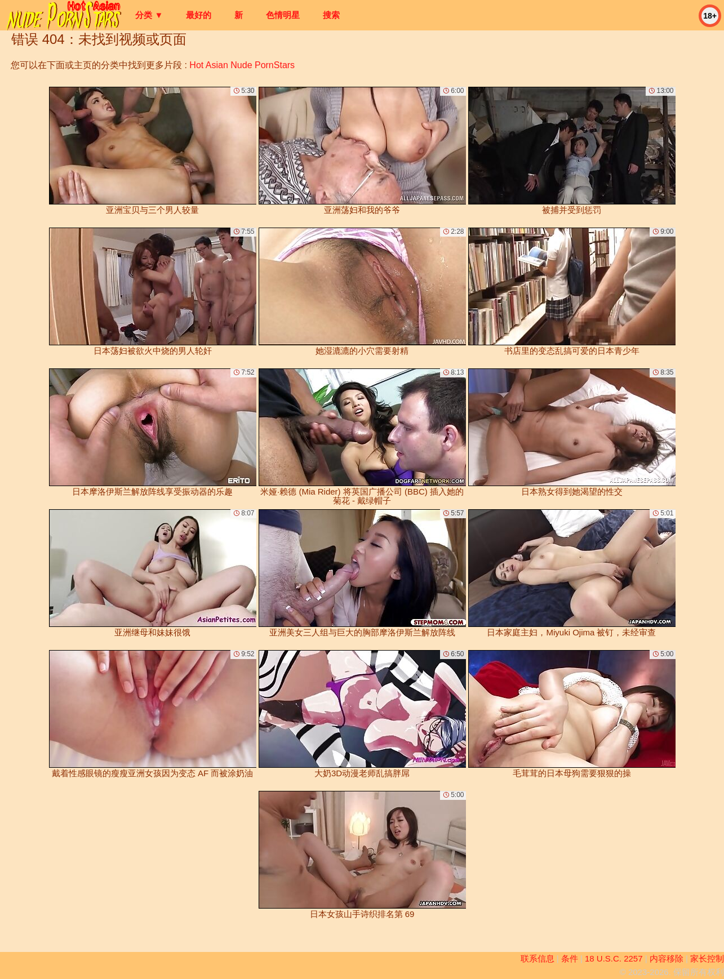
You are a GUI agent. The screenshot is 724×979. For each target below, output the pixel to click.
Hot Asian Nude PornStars (242, 65)
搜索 (331, 15)
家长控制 (707, 958)
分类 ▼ (149, 15)
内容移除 (666, 958)
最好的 (198, 15)
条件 (569, 958)
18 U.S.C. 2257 (614, 958)
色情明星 (283, 15)
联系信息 (537, 958)
